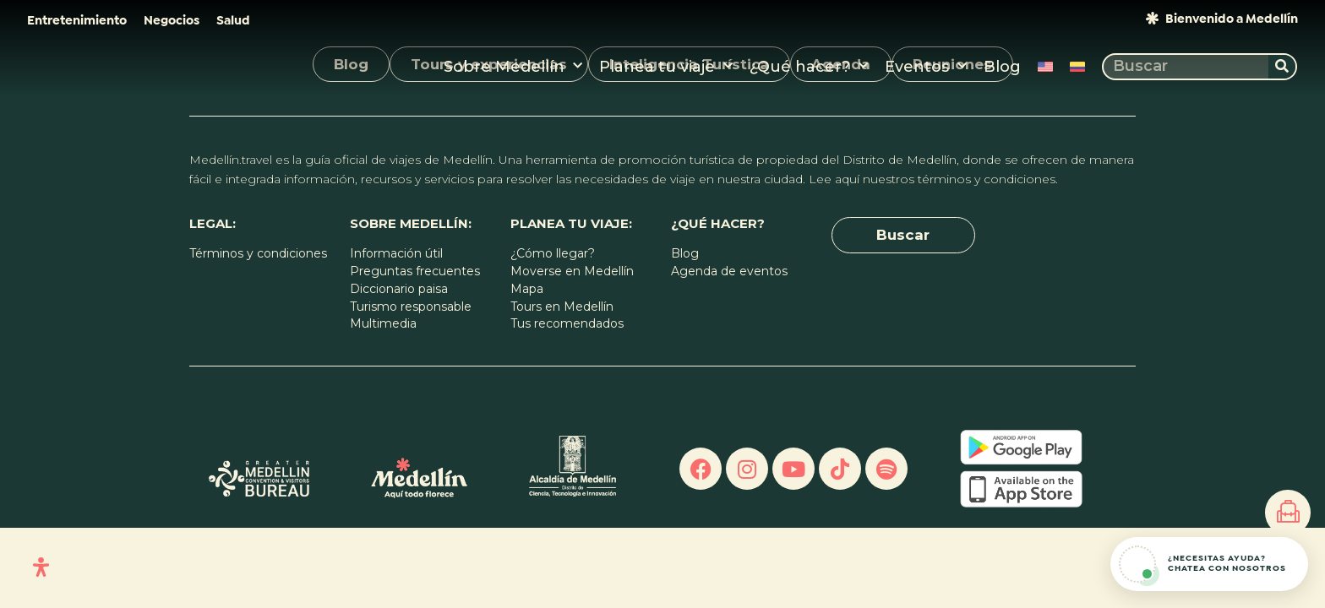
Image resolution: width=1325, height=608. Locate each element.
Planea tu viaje (666, 66)
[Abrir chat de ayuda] (1209, 564)
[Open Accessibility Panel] (41, 567)
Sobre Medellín (513, 66)
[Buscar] (1281, 67)
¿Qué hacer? (809, 66)
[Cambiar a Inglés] (1045, 66)
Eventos (926, 66)
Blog (1002, 66)
